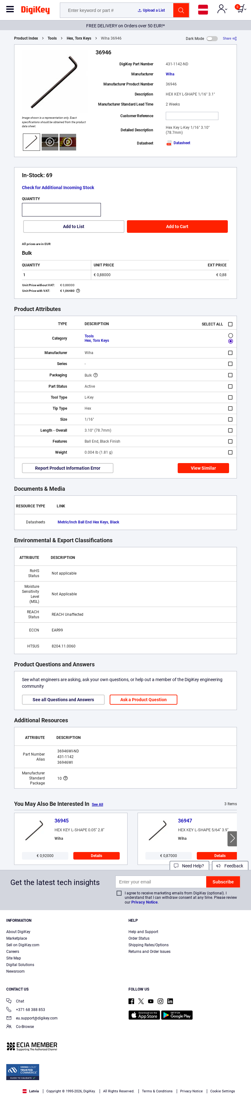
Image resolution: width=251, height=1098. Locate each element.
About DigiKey (18, 932)
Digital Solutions (20, 965)
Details (96, 856)
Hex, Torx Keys (79, 38)
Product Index (26, 38)
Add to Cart (177, 226)
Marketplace (16, 938)
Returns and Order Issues (149, 951)
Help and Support (143, 932)
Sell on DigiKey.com (22, 945)
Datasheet (178, 143)
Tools (52, 38)
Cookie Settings (222, 1091)
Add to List (73, 226)
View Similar (203, 468)
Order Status (138, 938)
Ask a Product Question (143, 699)
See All (97, 804)
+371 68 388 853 (25, 1010)
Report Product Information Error (67, 468)
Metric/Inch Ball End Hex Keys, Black (88, 522)
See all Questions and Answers (63, 699)
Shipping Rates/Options (148, 945)
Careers (12, 951)
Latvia (31, 1091)
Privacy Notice (144, 902)
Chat (15, 1002)
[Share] (230, 38)
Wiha (170, 74)
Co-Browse (20, 1027)
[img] (35, 11)
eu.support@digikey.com (32, 1019)
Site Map (13, 958)
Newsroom (15, 971)
